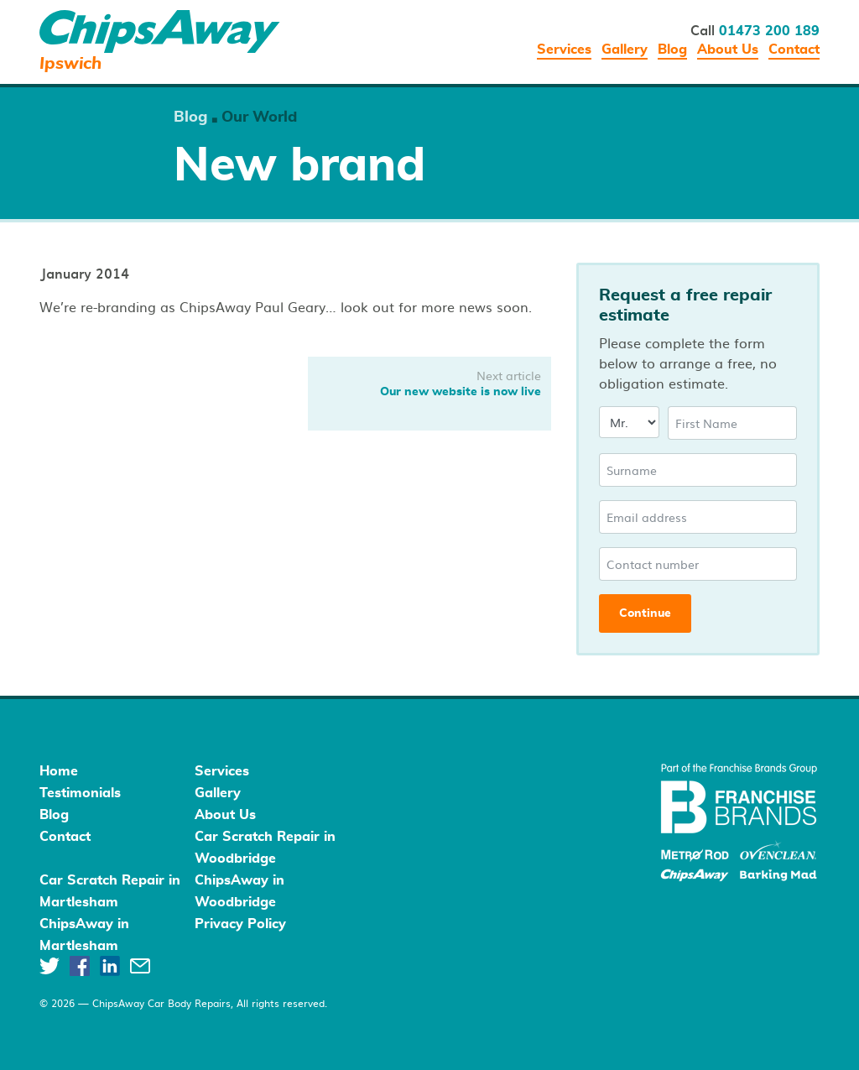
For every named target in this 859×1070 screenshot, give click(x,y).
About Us (727, 49)
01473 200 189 (769, 31)
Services (564, 49)
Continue (645, 613)
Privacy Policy (240, 924)
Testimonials (80, 793)
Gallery (624, 49)
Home (58, 771)
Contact (794, 49)
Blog (672, 49)
